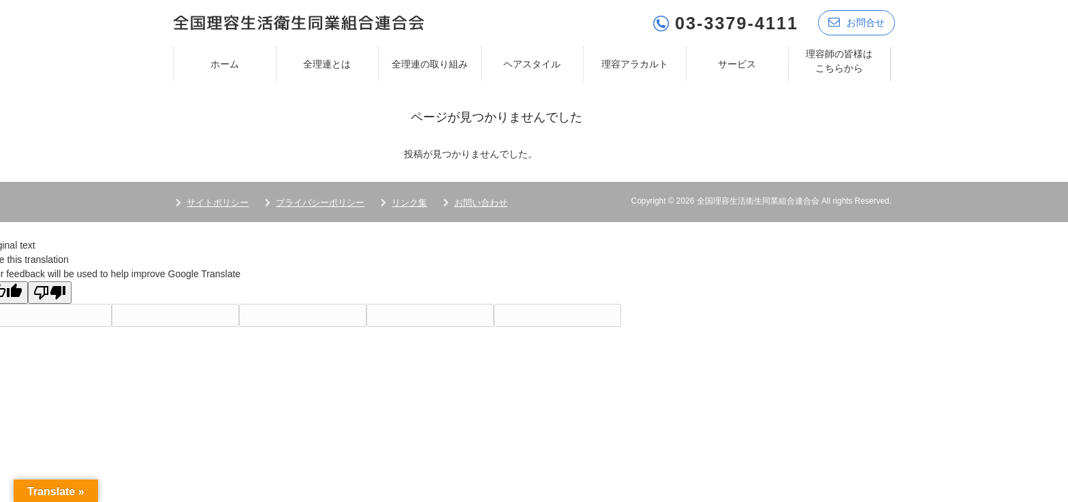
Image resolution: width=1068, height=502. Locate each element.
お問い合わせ (480, 202)
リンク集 (409, 202)
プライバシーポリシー (320, 202)
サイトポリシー (218, 202)
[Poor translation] (50, 292)
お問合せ (856, 22)
